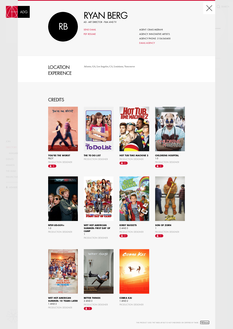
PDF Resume (90, 34)
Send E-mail (90, 30)
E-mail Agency (147, 43)
